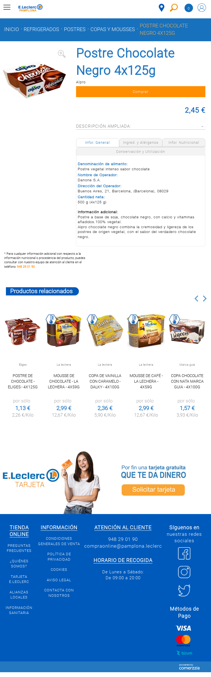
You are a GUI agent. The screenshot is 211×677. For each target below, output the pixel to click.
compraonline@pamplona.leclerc (123, 546)
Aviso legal (59, 580)
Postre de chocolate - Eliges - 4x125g (23, 381)
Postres (75, 29)
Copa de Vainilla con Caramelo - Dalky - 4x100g (105, 381)
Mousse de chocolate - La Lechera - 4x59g (64, 381)
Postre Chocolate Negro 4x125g (164, 29)
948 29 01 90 (26, 267)
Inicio (11, 29)
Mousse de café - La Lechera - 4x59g (146, 381)
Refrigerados (41, 29)
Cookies (59, 569)
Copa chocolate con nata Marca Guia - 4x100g (187, 381)
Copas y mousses (112, 29)
